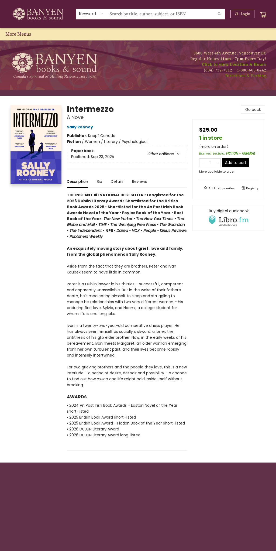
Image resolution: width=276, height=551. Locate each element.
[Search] (219, 14)
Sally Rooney (81, 127)
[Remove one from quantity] (202, 163)
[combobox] (91, 14)
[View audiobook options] (228, 218)
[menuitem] (11, 34)
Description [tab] (77, 181)
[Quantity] (210, 162)
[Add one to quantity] (217, 163)
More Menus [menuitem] (255, 34)
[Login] (242, 14)
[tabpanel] (127, 321)
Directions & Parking (245, 75)
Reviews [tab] (139, 181)
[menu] (138, 34)
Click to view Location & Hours (234, 64)
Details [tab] (117, 181)
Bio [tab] (99, 181)
